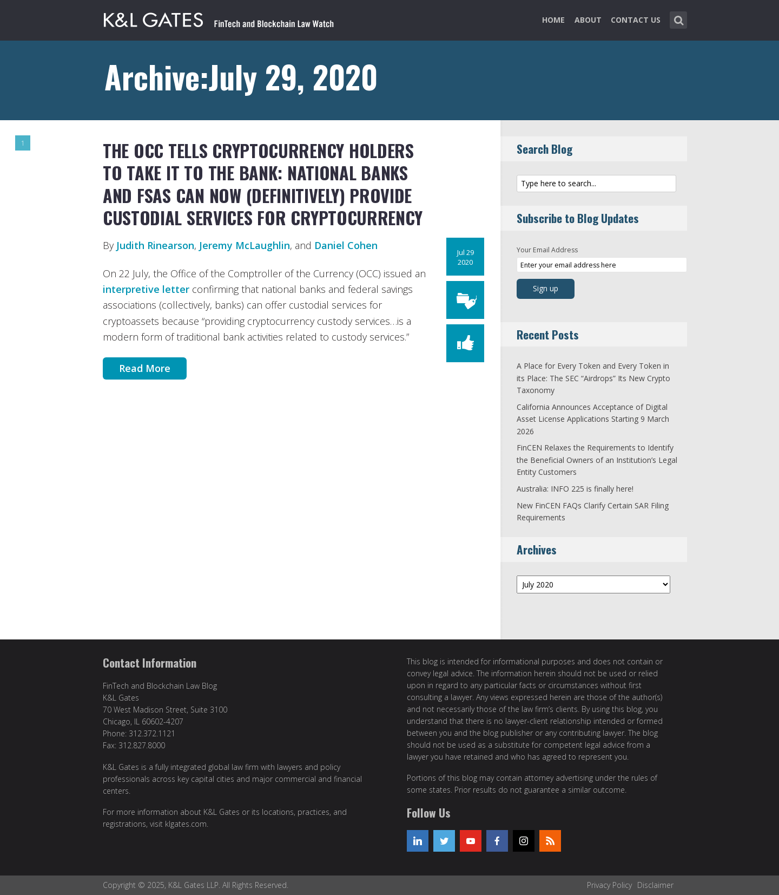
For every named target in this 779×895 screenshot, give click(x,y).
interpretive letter (147, 289)
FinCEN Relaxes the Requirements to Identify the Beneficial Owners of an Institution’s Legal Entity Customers (597, 459)
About (588, 20)
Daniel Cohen (346, 245)
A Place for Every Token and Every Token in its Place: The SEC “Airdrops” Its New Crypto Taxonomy (593, 378)
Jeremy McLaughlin (244, 245)
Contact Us (636, 20)
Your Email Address (547, 249)
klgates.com (186, 824)
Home (553, 20)
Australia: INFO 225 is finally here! (575, 489)
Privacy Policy (609, 885)
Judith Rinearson (155, 245)
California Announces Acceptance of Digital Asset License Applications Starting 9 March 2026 (593, 419)
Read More (144, 368)
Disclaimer (655, 885)
